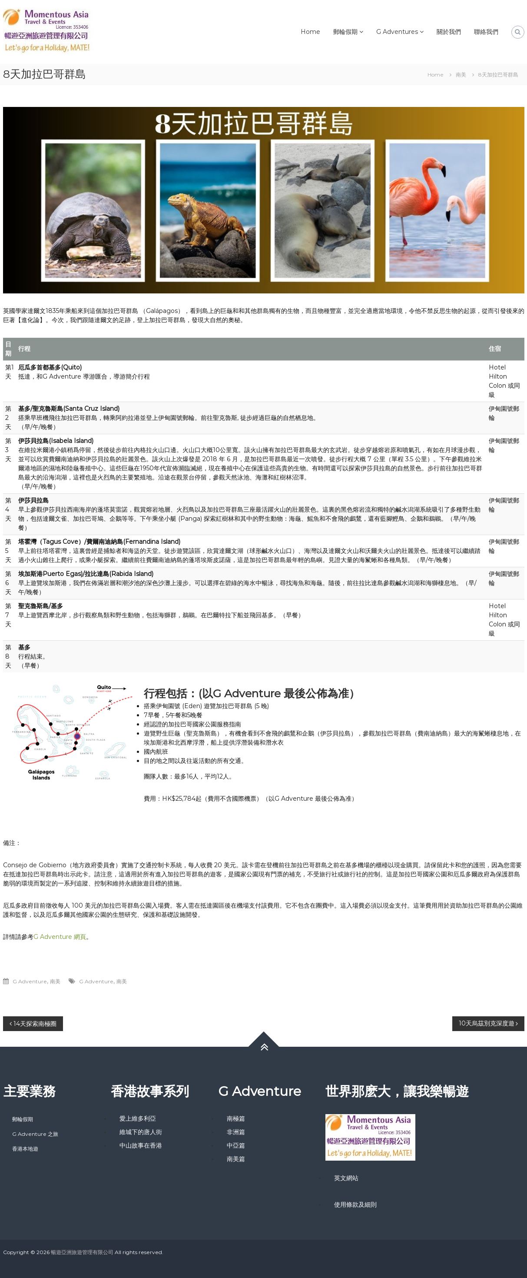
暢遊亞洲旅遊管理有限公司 (82, 1252)
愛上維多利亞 (137, 1118)
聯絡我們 (486, 32)
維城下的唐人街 (140, 1132)
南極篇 (236, 1118)
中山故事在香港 (140, 1145)
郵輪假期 (345, 32)
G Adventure (30, 981)
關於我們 (449, 32)
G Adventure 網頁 (59, 937)
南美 (461, 74)
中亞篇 (236, 1145)
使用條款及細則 (355, 1204)
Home (310, 32)
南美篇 (236, 1159)
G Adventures (397, 32)
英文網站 (346, 1178)
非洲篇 (236, 1132)
